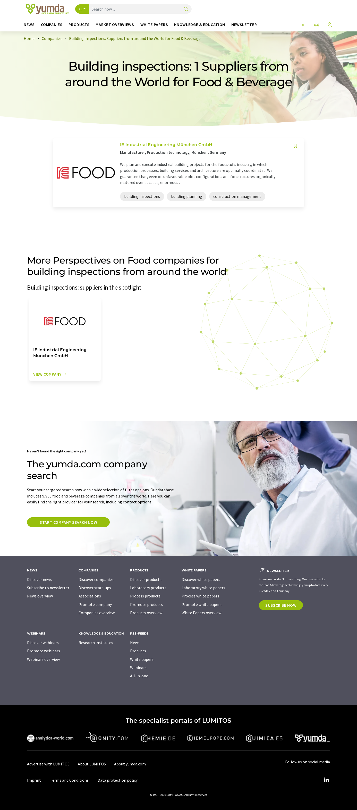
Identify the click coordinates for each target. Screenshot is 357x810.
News (135, 642)
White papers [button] (154, 24)
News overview (40, 595)
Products (138, 650)
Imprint (34, 780)
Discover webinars (43, 642)
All (81, 9)
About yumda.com (130, 763)
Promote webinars (43, 650)
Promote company (95, 604)
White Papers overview (201, 612)
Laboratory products (148, 587)
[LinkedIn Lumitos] (326, 780)
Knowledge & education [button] (199, 24)
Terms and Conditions (69, 780)
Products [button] (79, 24)
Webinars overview (43, 659)
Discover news (39, 579)
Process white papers (200, 595)
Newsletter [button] (244, 24)
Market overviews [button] (115, 24)
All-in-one (139, 675)
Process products (145, 595)
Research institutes (96, 642)
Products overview (146, 612)
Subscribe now (280, 605)
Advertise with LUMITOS (48, 763)
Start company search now (68, 522)
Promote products (146, 604)
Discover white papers (201, 579)
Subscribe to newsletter (48, 587)
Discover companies (96, 579)
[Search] (186, 9)
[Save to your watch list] (295, 146)
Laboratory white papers (203, 587)
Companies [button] (52, 24)
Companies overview (97, 612)
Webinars (138, 667)
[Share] (303, 25)
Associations (90, 595)
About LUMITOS (92, 763)
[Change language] (316, 25)
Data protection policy (118, 780)
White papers (142, 659)
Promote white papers (202, 604)
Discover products (146, 579)
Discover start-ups (95, 587)
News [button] (29, 24)
